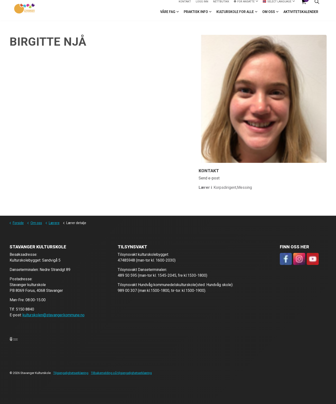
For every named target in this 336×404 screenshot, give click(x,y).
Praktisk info (196, 15)
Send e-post (209, 178)
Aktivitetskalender (300, 15)
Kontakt (185, 4)
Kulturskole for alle (235, 15)
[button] (14, 339)
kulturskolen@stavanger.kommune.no (54, 315)
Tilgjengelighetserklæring (70, 373)
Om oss (268, 15)
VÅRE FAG (167, 15)
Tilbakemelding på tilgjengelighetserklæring (121, 373)
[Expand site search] (317, 5)
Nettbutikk (221, 4)
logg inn (202, 4)
